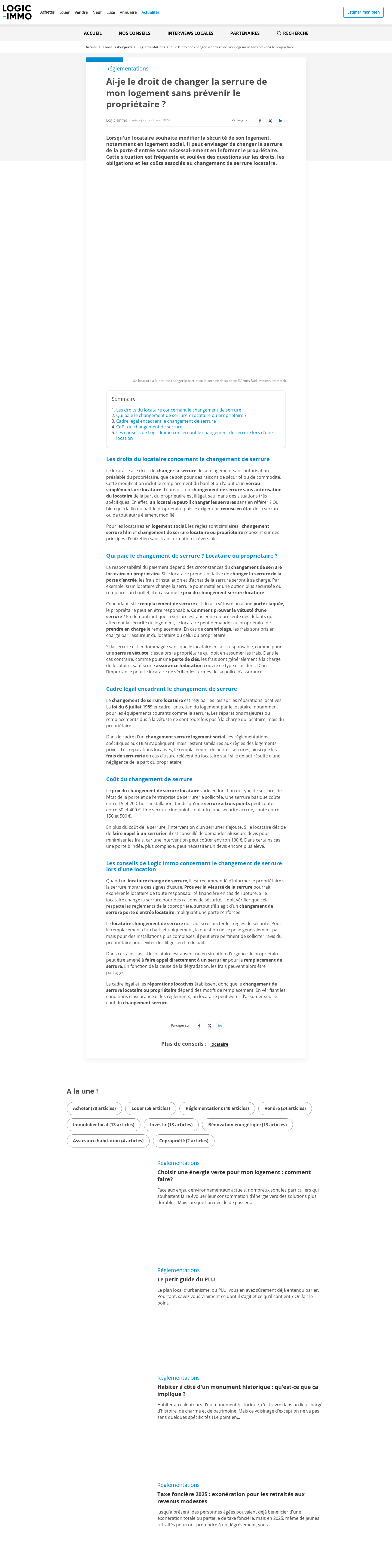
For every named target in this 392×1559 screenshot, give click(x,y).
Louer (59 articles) (150, 1020)
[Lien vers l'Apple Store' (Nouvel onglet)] (133, 1502)
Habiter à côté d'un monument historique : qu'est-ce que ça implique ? (237, 1234)
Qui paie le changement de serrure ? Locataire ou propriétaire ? (181, 327)
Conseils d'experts (117, 47)
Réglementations (151, 47)
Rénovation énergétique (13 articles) (247, 1037)
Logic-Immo (116, 120)
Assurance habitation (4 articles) (108, 1053)
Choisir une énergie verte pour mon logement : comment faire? (234, 1088)
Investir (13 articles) (171, 1037)
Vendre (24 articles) (285, 1020)
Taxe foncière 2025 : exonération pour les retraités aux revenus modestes (231, 1307)
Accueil (93, 33)
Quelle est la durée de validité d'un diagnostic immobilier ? (236, 1377)
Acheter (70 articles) (94, 1020)
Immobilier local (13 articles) (103, 1037)
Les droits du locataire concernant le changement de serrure (178, 322)
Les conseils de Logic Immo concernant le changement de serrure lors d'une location (194, 347)
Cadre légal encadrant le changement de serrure (166, 333)
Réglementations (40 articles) (217, 1020)
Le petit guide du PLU (186, 1157)
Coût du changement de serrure (149, 339)
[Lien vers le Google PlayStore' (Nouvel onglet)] (133, 1514)
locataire (219, 956)
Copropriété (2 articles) (183, 1053)
